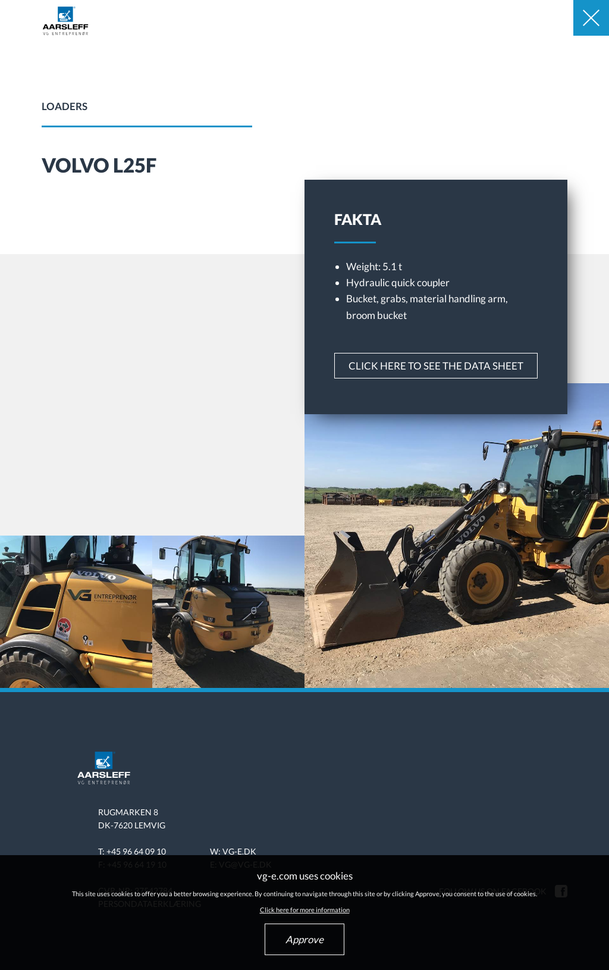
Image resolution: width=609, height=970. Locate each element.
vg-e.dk (239, 851)
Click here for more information (305, 909)
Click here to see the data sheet (436, 365)
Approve (304, 939)
